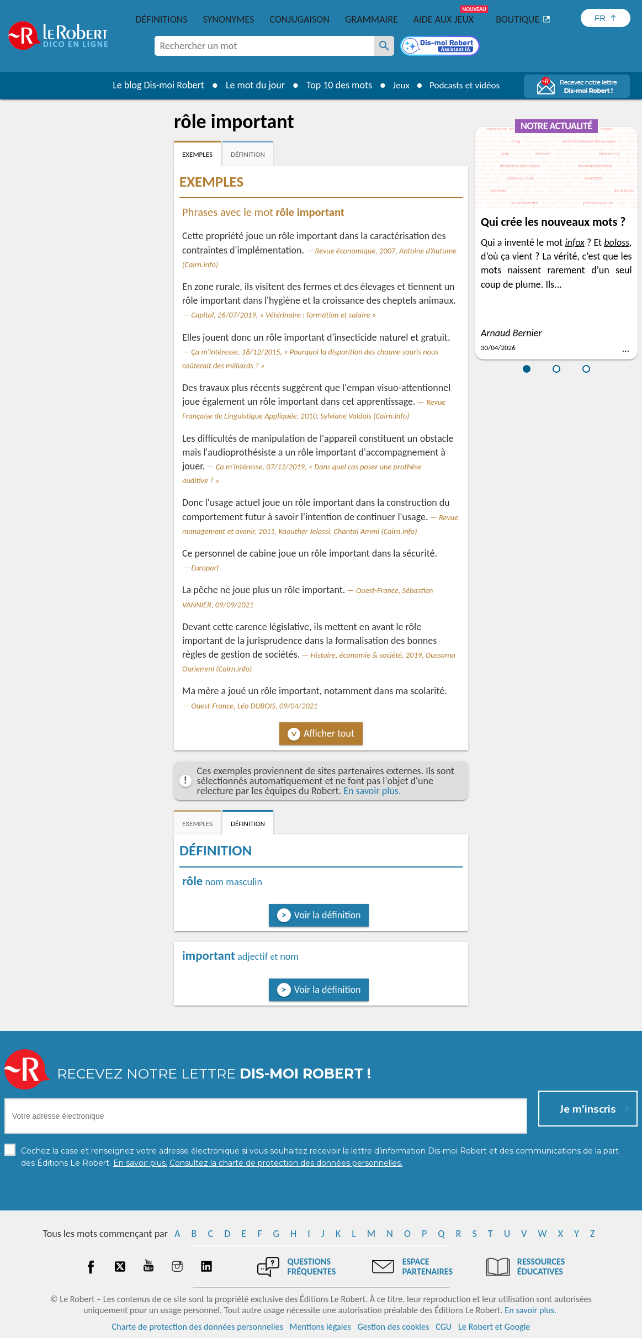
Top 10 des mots (335, 85)
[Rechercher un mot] (384, 46)
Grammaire (371, 19)
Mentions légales (320, 1326)
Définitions (162, 19)
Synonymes (228, 19)
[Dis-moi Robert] (441, 47)
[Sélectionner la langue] (605, 18)
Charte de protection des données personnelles (197, 1326)
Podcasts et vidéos (466, 85)
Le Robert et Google (494, 1326)
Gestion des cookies (393, 1326)
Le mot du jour (251, 85)
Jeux (398, 85)
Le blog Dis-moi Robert (154, 85)
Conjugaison (300, 19)
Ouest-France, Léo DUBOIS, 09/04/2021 (254, 706)
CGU (444, 1326)
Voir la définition (327, 915)
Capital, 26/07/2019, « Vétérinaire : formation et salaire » (283, 315)
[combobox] (264, 46)
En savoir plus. (372, 791)
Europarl (205, 568)
